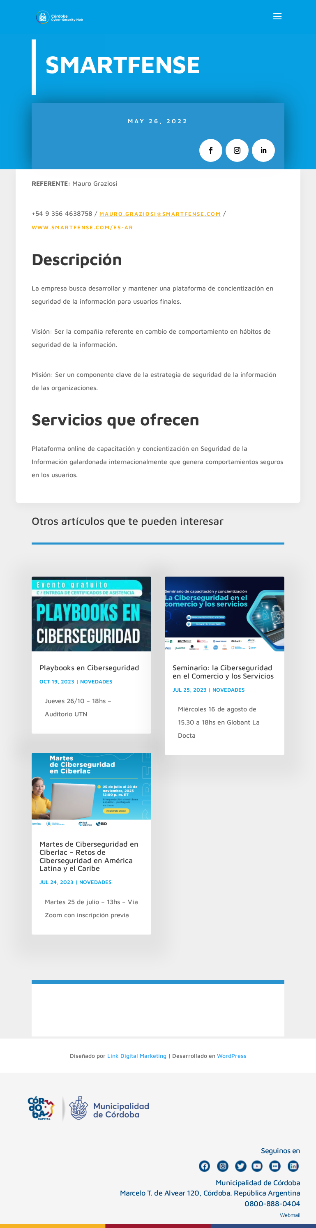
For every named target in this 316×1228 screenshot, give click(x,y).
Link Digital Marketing (136, 1055)
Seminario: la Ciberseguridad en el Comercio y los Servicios (223, 671)
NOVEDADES (96, 681)
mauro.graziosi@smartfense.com (160, 213)
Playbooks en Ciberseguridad (89, 667)
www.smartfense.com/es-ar (83, 227)
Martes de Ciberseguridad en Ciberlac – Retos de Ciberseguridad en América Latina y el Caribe (88, 856)
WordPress (232, 1055)
